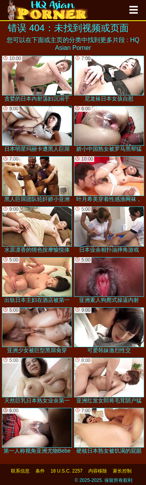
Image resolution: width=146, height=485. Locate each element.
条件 (40, 471)
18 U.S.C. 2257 (67, 471)
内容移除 (97, 471)
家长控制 (122, 471)
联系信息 (20, 471)
